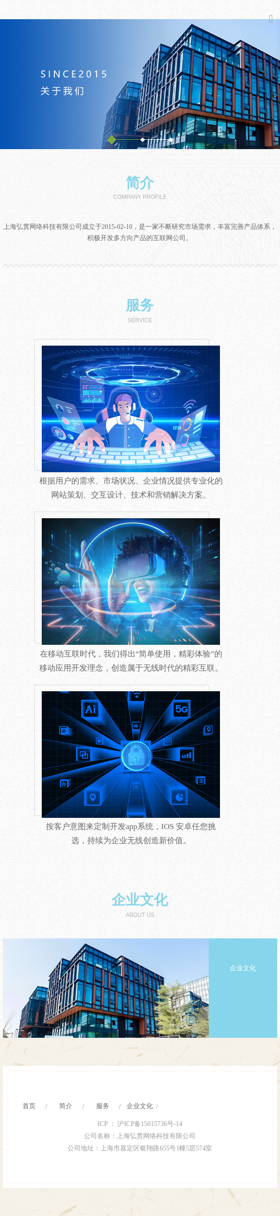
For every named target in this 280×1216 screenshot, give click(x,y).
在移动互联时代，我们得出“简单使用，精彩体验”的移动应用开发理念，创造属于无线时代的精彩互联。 (131, 661)
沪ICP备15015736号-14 (149, 1123)
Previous (231, 1023)
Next (254, 1023)
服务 (140, 305)
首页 (29, 1106)
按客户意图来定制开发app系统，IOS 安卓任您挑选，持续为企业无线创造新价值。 (131, 833)
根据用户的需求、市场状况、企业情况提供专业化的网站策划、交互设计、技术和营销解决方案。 (131, 487)
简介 (140, 182)
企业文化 (140, 899)
